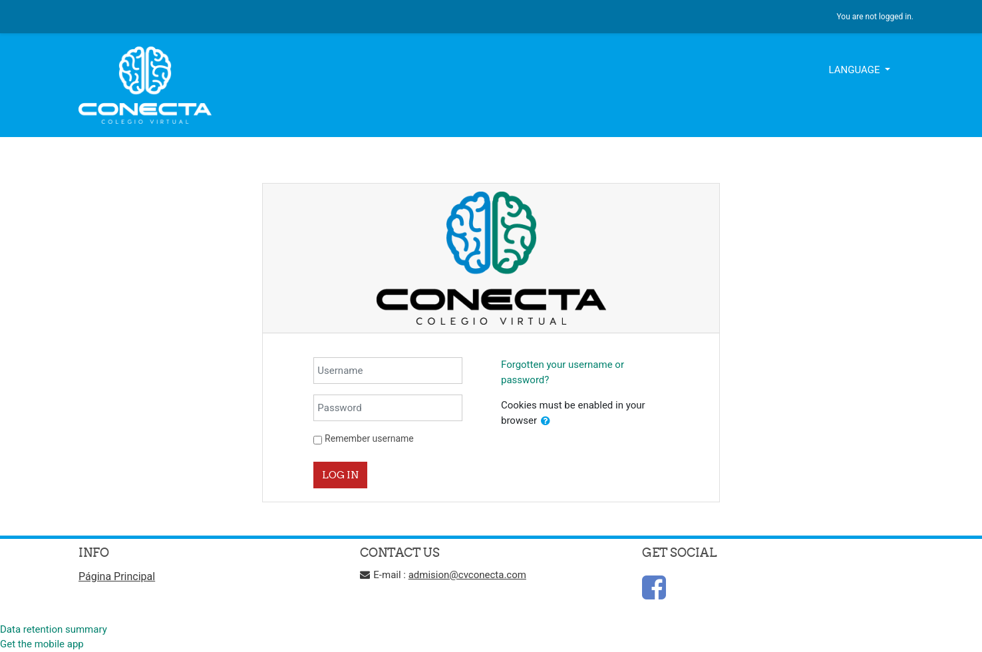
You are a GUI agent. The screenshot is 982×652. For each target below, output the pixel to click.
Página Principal (117, 576)
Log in (340, 474)
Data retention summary (53, 629)
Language (856, 70)
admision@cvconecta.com (467, 575)
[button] (546, 421)
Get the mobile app (42, 644)
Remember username (369, 438)
